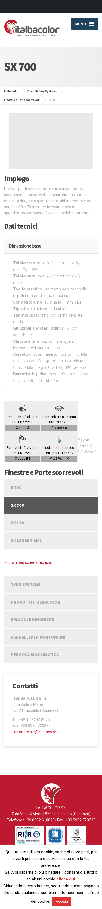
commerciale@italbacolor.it (35, 732)
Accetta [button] (62, 901)
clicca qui (65, 879)
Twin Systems (26, 584)
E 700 (16, 487)
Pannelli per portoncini (38, 637)
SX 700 (17, 505)
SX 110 (17, 522)
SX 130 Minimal (26, 540)
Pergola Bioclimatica (35, 654)
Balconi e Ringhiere (32, 619)
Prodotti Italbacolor (35, 602)
